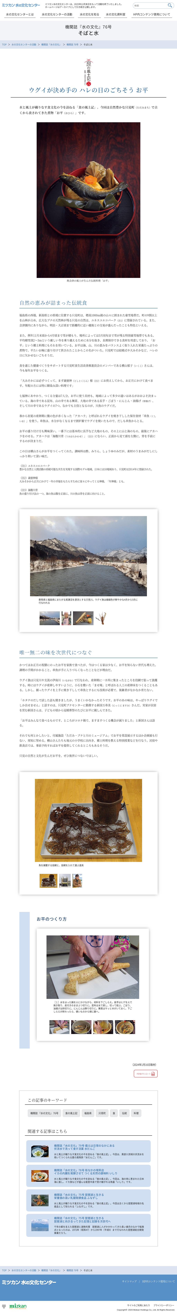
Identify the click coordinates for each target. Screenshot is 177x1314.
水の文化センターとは (20, 14)
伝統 (124, 1113)
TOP (4, 44)
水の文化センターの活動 (57, 14)
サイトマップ (129, 1282)
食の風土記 (71, 1113)
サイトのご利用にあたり (136, 1306)
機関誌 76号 (72, 44)
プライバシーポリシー (163, 1306)
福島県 (88, 1113)
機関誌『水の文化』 (51, 44)
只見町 (102, 1113)
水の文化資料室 (115, 14)
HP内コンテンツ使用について (151, 14)
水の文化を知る (89, 14)
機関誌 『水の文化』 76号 (44, 1113)
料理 (136, 1113)
